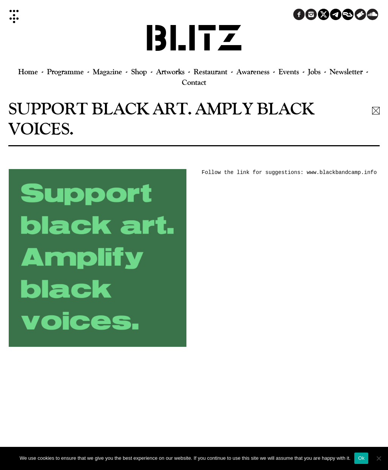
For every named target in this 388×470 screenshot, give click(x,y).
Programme (65, 71)
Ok (361, 458)
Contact (194, 82)
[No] (378, 458)
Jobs (314, 71)
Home (28, 71)
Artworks (170, 71)
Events (288, 71)
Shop (139, 71)
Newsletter (346, 71)
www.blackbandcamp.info (342, 172)
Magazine (107, 71)
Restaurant (210, 71)
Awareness (252, 71)
